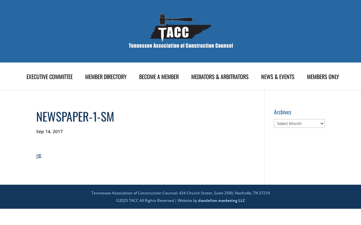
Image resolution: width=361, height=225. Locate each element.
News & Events (278, 77)
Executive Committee (50, 77)
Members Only (323, 77)
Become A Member (159, 77)
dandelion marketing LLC (221, 200)
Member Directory (106, 77)
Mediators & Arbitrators (220, 77)
